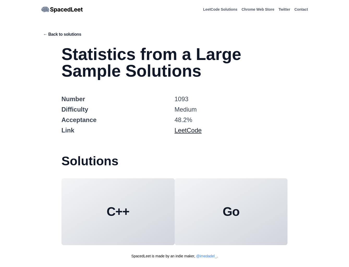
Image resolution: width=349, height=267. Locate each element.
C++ (118, 212)
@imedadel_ (206, 256)
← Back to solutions (62, 34)
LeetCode (188, 130)
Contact (301, 9)
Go (231, 212)
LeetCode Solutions (220, 9)
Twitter (284, 9)
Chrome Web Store (258, 9)
